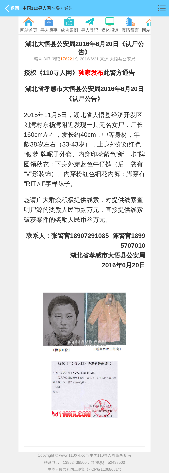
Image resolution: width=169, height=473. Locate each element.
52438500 (116, 462)
